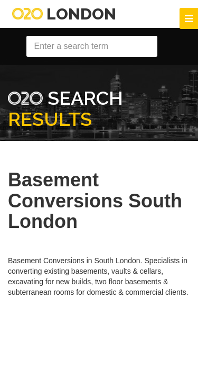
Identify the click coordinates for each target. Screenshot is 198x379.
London (64, 14)
